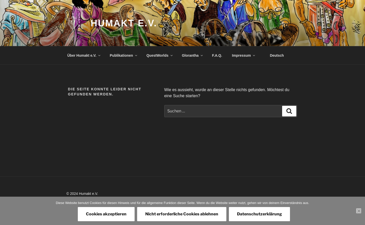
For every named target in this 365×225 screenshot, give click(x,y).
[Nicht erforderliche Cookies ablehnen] (358, 210)
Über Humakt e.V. (84, 55)
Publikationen (124, 55)
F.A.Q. (217, 55)
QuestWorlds (160, 55)
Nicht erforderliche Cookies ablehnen (181, 214)
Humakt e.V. (124, 23)
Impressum (244, 55)
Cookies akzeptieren (106, 214)
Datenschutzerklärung (259, 214)
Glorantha (192, 55)
